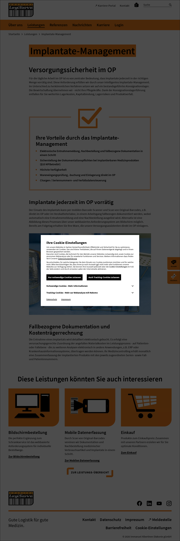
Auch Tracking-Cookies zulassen (103, 277)
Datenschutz (51, 299)
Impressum (66, 299)
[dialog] (90, 270)
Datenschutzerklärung (67, 258)
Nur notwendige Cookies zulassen (64, 277)
